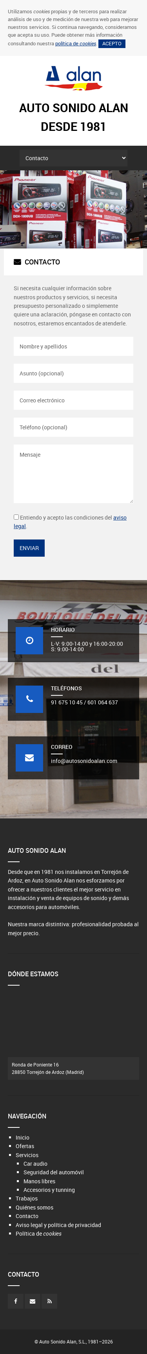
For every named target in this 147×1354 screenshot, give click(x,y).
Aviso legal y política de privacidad (58, 1225)
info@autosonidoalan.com (84, 761)
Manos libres (39, 1181)
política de (75, 43)
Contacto (27, 1216)
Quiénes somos (34, 1207)
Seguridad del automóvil (54, 1172)
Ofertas (25, 1146)
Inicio (22, 1137)
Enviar (29, 548)
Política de (39, 1233)
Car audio (35, 1163)
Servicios (27, 1155)
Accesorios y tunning (49, 1189)
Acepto (112, 43)
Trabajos (27, 1198)
